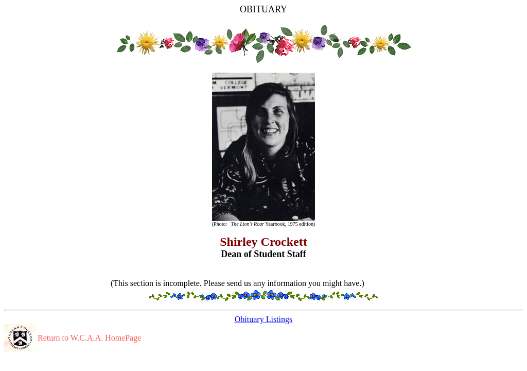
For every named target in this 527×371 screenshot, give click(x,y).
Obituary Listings (263, 319)
